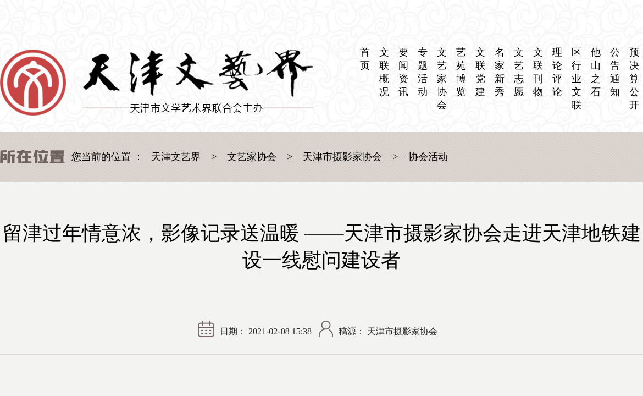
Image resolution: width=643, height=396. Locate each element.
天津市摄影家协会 (342, 156)
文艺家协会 (442, 79)
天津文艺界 (176, 156)
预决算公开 (634, 79)
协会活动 (428, 156)
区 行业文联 (576, 79)
